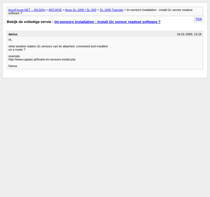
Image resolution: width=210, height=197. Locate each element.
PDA (199, 19)
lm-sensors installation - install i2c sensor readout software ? (107, 22)
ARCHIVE (55, 9)
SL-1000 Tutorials (111, 9)
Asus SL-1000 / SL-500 (80, 9)
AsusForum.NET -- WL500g (26, 9)
